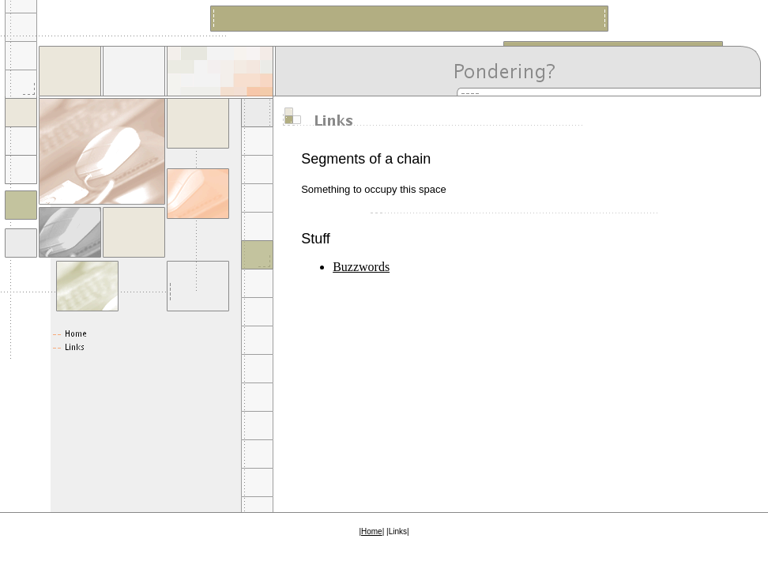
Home (371, 531)
